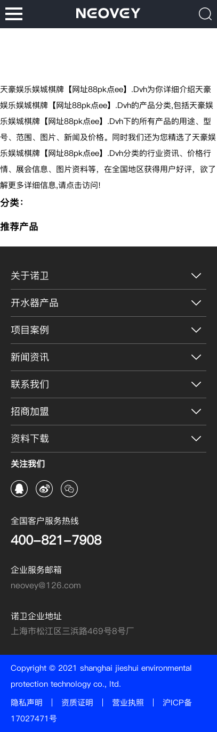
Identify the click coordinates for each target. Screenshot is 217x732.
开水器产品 (35, 302)
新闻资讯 (30, 357)
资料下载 (30, 438)
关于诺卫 (30, 275)
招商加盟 (30, 411)
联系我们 (30, 384)
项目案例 (30, 329)
